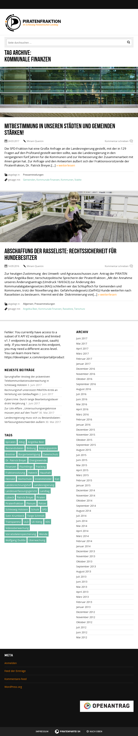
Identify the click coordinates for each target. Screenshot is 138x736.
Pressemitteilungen (33, 174)
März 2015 (82, 475)
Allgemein (28, 303)
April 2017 (82, 348)
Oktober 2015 (84, 439)
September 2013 (86, 566)
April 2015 (82, 470)
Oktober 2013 (84, 561)
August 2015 (83, 449)
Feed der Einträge (15, 671)
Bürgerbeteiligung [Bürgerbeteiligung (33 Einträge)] (29, 454)
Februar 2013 (84, 602)
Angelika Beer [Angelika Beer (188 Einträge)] (36, 442)
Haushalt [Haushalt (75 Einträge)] (45, 472)
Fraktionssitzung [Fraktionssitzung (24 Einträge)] (15, 472)
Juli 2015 (81, 455)
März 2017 (82, 353)
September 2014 (86, 505)
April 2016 (82, 409)
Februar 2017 (84, 358)
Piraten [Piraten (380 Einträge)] (41, 497)
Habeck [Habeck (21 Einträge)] (32, 472)
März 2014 (82, 536)
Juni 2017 (81, 338)
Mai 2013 (81, 586)
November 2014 (85, 495)
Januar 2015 (83, 485)
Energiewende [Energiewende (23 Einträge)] (38, 460)
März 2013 (82, 596)
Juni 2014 (81, 521)
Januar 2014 (83, 546)
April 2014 (82, 531)
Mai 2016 (81, 404)
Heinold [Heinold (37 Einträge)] (10, 479)
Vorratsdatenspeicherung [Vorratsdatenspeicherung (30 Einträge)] (21, 534)
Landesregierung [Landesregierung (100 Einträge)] (44, 485)
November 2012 (85, 617)
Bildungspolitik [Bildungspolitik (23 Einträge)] (48, 448)
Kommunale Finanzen (48, 179)
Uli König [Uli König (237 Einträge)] (37, 521)
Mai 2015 (81, 465)
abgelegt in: (14, 174)
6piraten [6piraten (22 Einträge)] (11, 442)
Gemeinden (29, 179)
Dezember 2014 (85, 490)
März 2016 (82, 414)
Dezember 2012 (85, 612)
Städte (77, 179)
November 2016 (85, 374)
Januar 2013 (83, 607)
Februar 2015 (84, 480)
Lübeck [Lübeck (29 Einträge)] (10, 497)
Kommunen (67, 179)
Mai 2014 (81, 526)
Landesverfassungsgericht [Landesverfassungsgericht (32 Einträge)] (21, 491)
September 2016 (86, 384)
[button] (128, 42)
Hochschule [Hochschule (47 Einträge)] (25, 479)
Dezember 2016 (85, 368)
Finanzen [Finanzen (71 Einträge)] (11, 466)
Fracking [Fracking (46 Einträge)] (41, 466)
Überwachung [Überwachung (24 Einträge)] (37, 540)
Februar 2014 (84, 541)
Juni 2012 (81, 632)
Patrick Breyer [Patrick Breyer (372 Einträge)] (25, 497)
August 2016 (83, 389)
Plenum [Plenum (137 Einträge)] (31, 503)
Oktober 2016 (84, 379)
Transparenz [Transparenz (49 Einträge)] (13, 521)
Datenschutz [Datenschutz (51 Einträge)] (50, 454)
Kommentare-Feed (15, 679)
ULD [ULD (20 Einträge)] (26, 521)
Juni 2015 (81, 460)
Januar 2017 (83, 363)
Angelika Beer (30, 308)
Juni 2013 (81, 581)
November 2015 (85, 434)
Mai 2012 (81, 637)
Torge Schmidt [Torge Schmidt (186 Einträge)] (35, 515)
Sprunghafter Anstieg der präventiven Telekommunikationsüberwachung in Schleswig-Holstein (27, 381)
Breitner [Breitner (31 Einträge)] (10, 454)
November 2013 (85, 556)
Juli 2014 (81, 515)
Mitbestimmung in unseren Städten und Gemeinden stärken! (59, 129)
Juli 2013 (81, 576)
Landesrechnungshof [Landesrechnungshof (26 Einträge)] (18, 485)
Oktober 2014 (84, 500)
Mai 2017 (81, 343)
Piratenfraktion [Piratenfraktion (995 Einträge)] (14, 503)
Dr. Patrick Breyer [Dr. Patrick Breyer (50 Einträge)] (16, 460)
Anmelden (10, 663)
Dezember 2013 (85, 551)
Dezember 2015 (85, 429)
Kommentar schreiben (117, 141)
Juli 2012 (81, 627)
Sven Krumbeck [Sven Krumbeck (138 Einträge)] (15, 515)
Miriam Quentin (35, 141)
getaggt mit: (14, 179)
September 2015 (86, 444)
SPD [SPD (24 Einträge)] (44, 509)
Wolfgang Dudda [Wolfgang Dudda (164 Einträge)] (16, 540)
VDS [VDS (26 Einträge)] (47, 521)
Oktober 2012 (84, 622)
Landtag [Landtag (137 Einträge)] (45, 491)
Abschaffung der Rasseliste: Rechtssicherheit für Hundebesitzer (60, 254)
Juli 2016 (81, 394)
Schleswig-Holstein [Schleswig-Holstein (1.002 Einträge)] (17, 509)
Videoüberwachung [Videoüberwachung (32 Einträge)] (17, 528)
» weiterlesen (65, 165)
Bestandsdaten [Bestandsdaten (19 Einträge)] (15, 448)
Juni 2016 (81, 399)
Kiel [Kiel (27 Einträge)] (57, 479)
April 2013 (82, 591)
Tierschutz (79, 308)
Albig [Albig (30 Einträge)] (22, 442)
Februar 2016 (84, 419)
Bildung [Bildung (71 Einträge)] (31, 448)
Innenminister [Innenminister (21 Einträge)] (43, 479)
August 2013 (83, 571)
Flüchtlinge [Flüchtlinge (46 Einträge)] (26, 466)
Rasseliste (68, 308)
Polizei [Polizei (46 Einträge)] (42, 503)
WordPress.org (13, 686)
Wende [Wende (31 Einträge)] (43, 534)
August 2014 (83, 510)
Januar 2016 (83, 424)
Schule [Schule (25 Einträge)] (35, 509)
